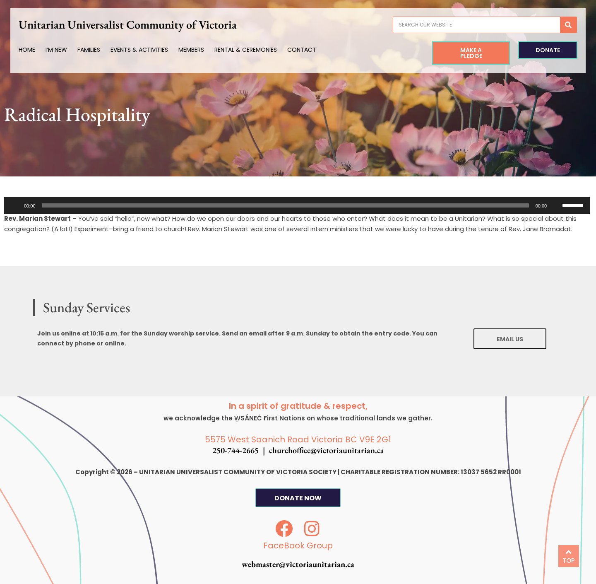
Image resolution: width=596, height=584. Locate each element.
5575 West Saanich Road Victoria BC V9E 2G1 (298, 439)
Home (31, 50)
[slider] (285, 205)
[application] (297, 205)
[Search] (563, 25)
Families (93, 50)
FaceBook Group (298, 545)
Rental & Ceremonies (250, 50)
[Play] (15, 205)
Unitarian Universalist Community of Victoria (132, 24)
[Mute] (556, 205)
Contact (306, 50)
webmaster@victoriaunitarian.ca (298, 564)
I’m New (61, 50)
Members (196, 50)
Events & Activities (144, 50)
